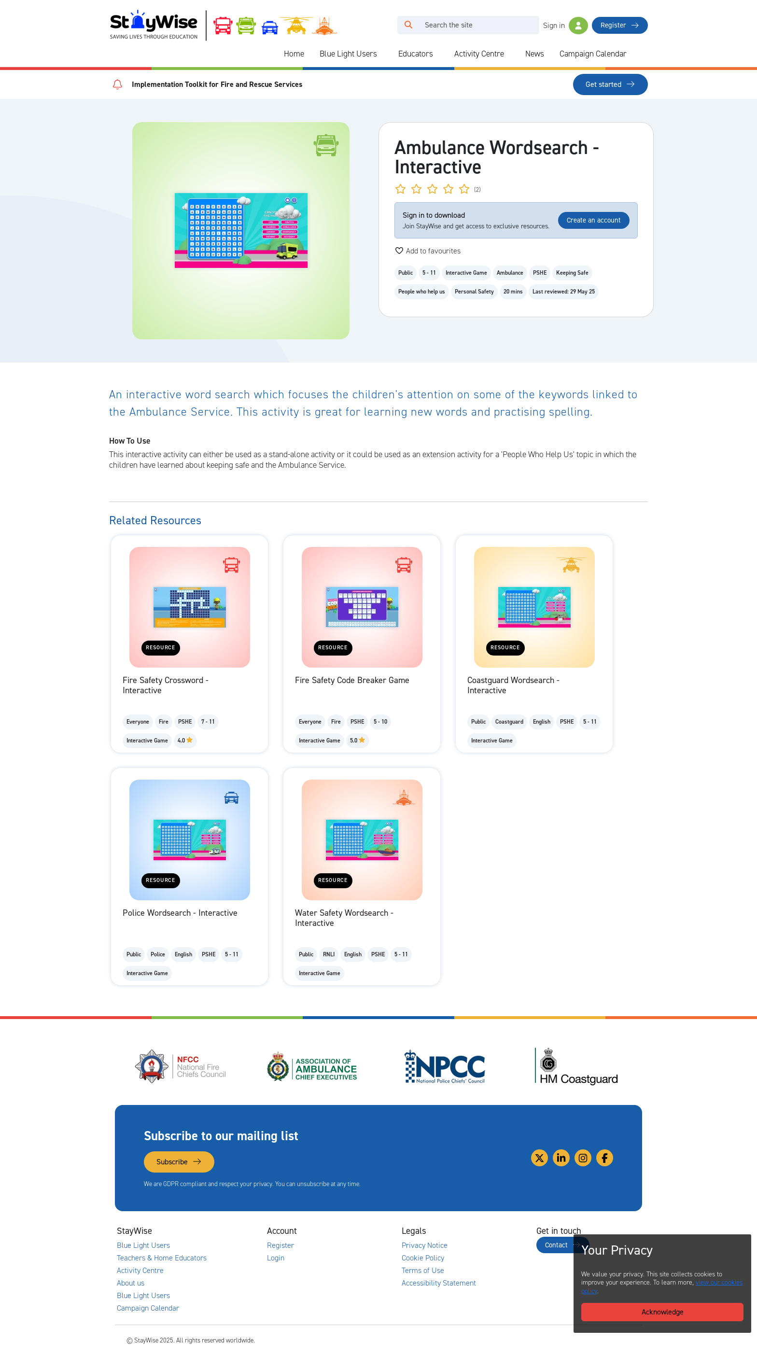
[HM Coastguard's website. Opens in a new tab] (576, 1066)
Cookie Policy (423, 1258)
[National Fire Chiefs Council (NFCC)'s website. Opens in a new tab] (181, 1066)
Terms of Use (423, 1270)
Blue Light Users (348, 53)
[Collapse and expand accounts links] (352, 1231)
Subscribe (179, 1162)
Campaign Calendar (593, 53)
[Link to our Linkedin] (561, 1157)
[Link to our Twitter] (539, 1157)
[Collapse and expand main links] (218, 1231)
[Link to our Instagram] (583, 1157)
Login (275, 1258)
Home (294, 53)
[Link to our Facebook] (604, 1157)
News (534, 53)
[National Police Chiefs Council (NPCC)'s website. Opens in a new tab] (445, 1066)
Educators (415, 53)
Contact (563, 1245)
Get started (610, 84)
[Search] (479, 25)
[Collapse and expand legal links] (487, 1231)
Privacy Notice (425, 1245)
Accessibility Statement (439, 1283)
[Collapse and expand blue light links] (384, 54)
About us (130, 1283)
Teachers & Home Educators (162, 1258)
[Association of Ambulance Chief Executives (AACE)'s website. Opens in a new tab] (313, 1066)
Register (620, 25)
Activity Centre (479, 53)
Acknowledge (663, 1312)
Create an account (594, 220)
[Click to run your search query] (408, 25)
